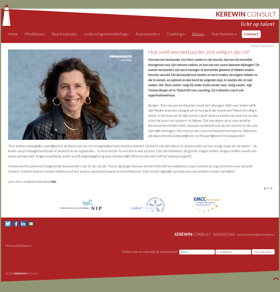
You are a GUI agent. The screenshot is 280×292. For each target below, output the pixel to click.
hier (53, 181)
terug (268, 188)
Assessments (148, 34)
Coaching (176, 34)
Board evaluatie (64, 34)
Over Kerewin (224, 34)
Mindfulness (35, 34)
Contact (251, 34)
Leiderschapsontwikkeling (106, 34)
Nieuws (198, 34)
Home (13, 34)
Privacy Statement (18, 245)
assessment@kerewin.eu (256, 234)
